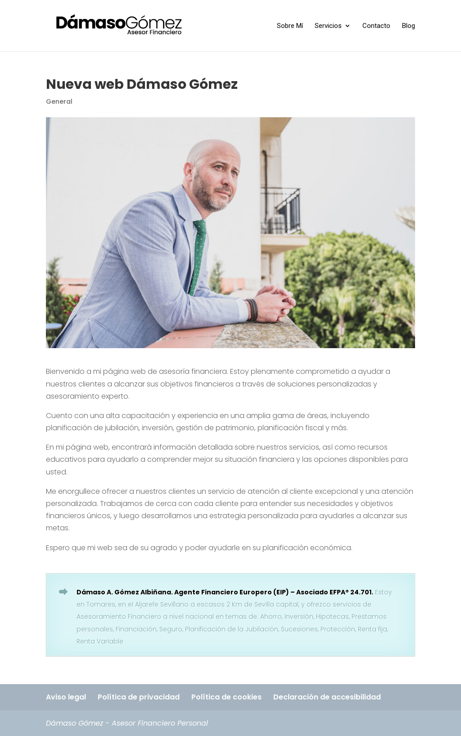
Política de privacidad (139, 697)
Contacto (376, 26)
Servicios (328, 26)
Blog (408, 26)
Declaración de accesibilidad (327, 697)
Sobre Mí (290, 26)
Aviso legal (66, 697)
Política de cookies (226, 697)
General (59, 101)
